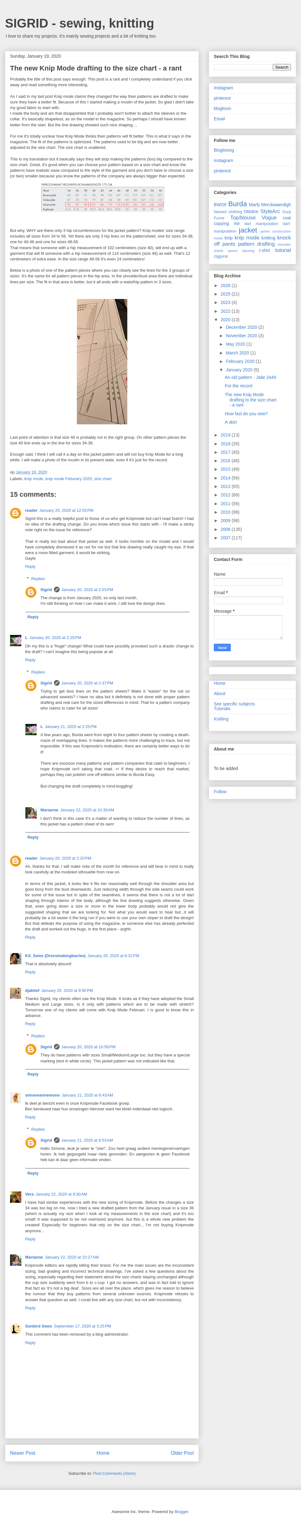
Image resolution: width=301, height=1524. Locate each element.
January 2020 (240, 369)
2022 (226, 311)
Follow (220, 791)
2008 (226, 529)
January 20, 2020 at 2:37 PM (87, 683)
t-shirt (264, 250)
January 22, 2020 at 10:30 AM (87, 810)
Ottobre (251, 211)
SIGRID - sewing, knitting (79, 23)
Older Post (182, 1453)
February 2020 (241, 361)
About (219, 693)
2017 (226, 452)
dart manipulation (261, 224)
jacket (248, 230)
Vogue (269, 218)
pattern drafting (256, 244)
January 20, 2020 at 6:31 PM (113, 955)
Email (219, 118)
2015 (226, 469)
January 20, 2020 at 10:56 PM (88, 1047)
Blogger (181, 1511)
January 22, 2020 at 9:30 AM (61, 1194)
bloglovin (222, 108)
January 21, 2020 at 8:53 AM (87, 1140)
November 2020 (242, 335)
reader (31, 510)
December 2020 (242, 327)
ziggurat (221, 256)
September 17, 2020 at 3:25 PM (82, 1326)
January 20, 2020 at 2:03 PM (87, 589)
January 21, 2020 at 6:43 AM (87, 1095)
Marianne (49, 810)
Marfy (254, 204)
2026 (226, 285)
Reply (30, 566)
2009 (226, 520)
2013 (226, 486)
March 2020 (238, 352)
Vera (29, 1194)
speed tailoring (241, 251)
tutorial (283, 250)
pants (228, 244)
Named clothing (228, 212)
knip (228, 237)
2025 (226, 293)
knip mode (33, 478)
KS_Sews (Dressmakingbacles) (55, 955)
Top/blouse (243, 218)
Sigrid (46, 589)
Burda (237, 204)
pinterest (222, 98)
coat (287, 217)
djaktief (32, 990)
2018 (226, 443)
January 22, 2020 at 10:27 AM (72, 1257)
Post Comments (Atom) (114, 1473)
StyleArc (270, 211)
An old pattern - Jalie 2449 (250, 377)
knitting (268, 237)
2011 (226, 503)
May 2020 (236, 344)
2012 (226, 494)
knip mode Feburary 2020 (68, 478)
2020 (226, 319)
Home (103, 1453)
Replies (38, 578)
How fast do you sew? (246, 413)
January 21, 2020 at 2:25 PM (71, 726)
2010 (226, 512)
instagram (223, 87)
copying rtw (227, 223)
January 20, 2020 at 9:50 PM (67, 990)
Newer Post (22, 1453)
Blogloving (224, 150)
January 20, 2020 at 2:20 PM (55, 637)
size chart (103, 478)
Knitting (221, 718)
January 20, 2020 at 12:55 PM (66, 510)
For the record (238, 385)
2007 (226, 537)
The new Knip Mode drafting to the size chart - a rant (250, 400)
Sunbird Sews (38, 1326)
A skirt (231, 422)
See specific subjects (234, 703)
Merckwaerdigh (276, 204)
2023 (226, 302)
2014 (226, 477)
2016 (226, 460)
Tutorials (222, 708)
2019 (226, 434)
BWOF (220, 204)
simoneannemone (42, 1095)
